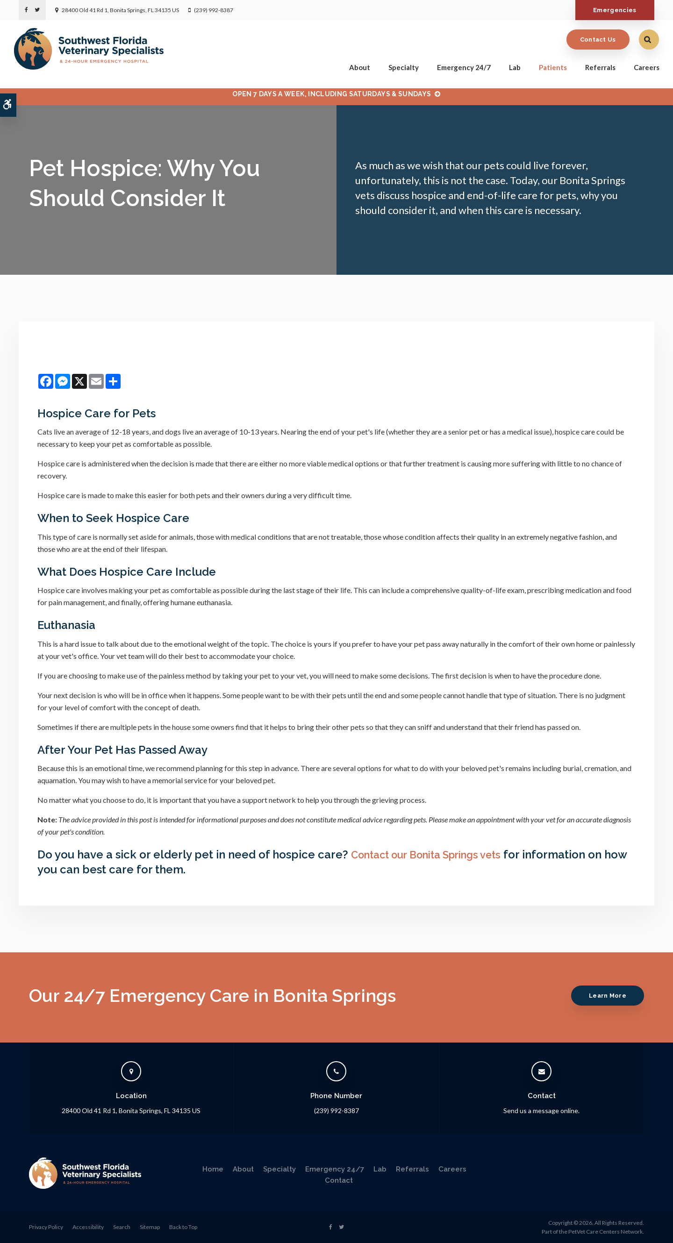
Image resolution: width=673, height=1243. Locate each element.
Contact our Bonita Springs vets (435, 854)
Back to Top (183, 1226)
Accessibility (88, 1226)
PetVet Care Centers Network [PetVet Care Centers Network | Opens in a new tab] (605, 1231)
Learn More (604, 995)
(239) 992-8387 (213, 10)
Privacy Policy (46, 1226)
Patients (548, 66)
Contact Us (593, 38)
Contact (339, 1180)
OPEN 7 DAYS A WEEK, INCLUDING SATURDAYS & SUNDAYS (331, 94)
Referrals (595, 66)
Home (212, 1169)
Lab (510, 66)
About (354, 66)
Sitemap (150, 1226)
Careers (642, 66)
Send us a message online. (541, 1110)
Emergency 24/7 (459, 66)
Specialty (399, 66)
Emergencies (612, 10)
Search (121, 1226)
